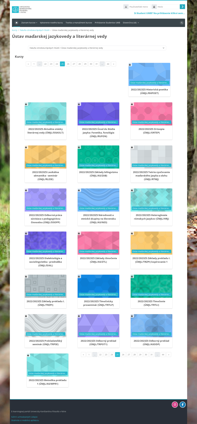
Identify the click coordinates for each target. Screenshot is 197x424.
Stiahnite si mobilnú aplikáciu (25, 420)
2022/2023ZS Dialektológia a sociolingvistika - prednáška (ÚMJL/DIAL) (45, 262)
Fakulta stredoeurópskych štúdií (35, 30)
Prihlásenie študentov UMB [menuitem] (107, 23)
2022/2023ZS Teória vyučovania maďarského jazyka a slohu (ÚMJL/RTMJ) (151, 176)
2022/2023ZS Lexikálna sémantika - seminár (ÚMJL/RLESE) (45, 176)
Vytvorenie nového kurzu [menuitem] (51, 23)
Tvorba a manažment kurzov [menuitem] (79, 23)
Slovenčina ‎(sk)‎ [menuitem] (129, 23)
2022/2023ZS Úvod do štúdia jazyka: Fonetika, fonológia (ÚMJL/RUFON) (98, 133)
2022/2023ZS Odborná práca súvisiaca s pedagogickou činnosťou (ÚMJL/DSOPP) (45, 219)
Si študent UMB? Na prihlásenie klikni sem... (159, 13)
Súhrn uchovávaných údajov (24, 417)
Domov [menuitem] (16, 23)
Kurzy (14, 30)
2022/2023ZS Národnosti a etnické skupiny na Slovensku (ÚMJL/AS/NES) (98, 219)
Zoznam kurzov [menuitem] (28, 23)
